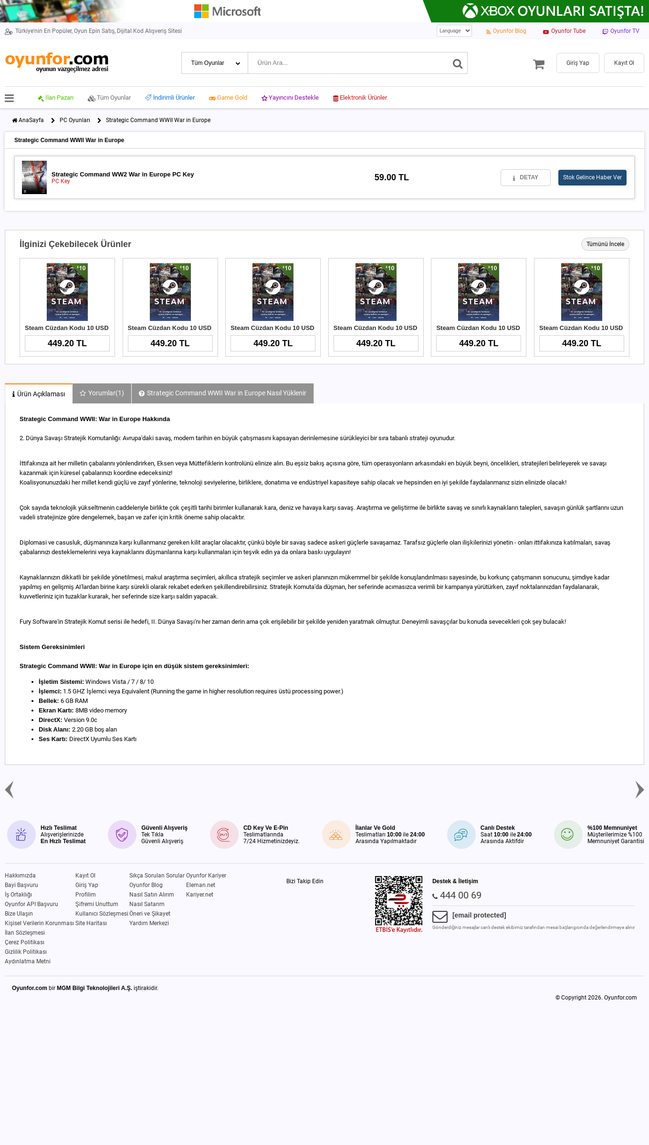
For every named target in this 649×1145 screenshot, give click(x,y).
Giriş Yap (86, 885)
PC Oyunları (75, 120)
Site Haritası (91, 923)
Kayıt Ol (85, 875)
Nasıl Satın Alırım (151, 894)
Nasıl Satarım (147, 904)
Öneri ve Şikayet (149, 913)
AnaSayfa (31, 120)
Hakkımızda (20, 875)
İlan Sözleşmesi (25, 932)
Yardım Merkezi (149, 923)
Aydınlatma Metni (28, 961)
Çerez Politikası (24, 942)
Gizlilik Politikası (26, 952)
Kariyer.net (199, 894)
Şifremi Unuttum (96, 904)
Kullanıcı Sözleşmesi (101, 913)
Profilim (85, 894)
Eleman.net (200, 885)
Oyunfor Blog (146, 885)
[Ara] (458, 63)
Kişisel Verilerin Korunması (39, 923)
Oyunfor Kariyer (206, 875)
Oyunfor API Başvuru (31, 904)
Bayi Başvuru (21, 885)
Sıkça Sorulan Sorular (157, 875)
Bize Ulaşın (19, 913)
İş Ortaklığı (18, 894)
